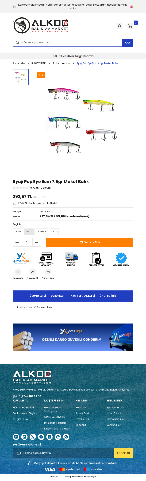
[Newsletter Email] (73, 455)
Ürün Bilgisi (38, 297)
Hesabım (81, 409)
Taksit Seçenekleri (82, 297)
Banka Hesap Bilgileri (25, 415)
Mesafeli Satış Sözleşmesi (52, 411)
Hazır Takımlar (115, 415)
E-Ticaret (65, 478)
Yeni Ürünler (114, 426)
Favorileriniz (82, 421)
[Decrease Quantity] (17, 243)
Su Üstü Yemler (47, 211)
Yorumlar (57, 297)
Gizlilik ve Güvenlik (54, 418)
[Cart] (128, 26)
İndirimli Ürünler (116, 421)
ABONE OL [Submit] (123, 455)
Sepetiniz (81, 426)
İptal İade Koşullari (55, 424)
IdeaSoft (54, 478)
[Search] (73, 43)
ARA (127, 42)
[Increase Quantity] (36, 243)
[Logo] (41, 26)
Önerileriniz (107, 297)
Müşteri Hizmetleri (23, 409)
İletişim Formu (21, 421)
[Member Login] (113, 26)
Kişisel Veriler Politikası (57, 430)
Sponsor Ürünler (116, 409)
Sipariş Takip (83, 415)
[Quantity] (27, 243)
